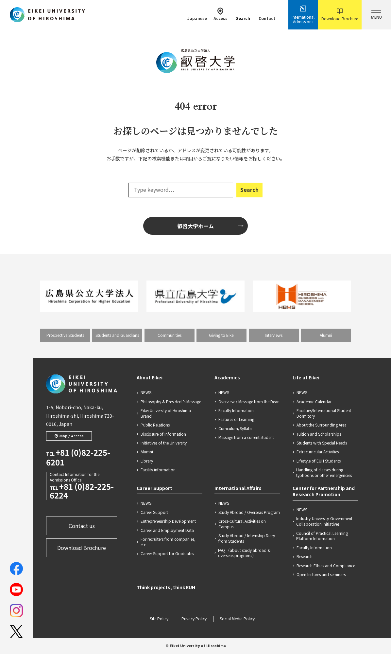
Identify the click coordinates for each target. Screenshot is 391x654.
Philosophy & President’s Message (171, 401)
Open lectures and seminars (321, 574)
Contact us (82, 526)
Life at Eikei (306, 377)
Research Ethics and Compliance (326, 565)
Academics (227, 377)
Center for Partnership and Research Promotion (324, 491)
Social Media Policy (237, 619)
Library (147, 460)
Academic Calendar (314, 401)
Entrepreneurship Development (168, 521)
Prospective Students (65, 335)
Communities (169, 335)
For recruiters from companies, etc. (168, 541)
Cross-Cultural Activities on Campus (242, 523)
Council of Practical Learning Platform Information (322, 536)
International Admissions (303, 14)
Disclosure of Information (163, 434)
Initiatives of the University (164, 442)
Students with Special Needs (322, 442)
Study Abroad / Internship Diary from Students (246, 538)
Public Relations (155, 424)
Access (220, 14)
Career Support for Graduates (167, 553)
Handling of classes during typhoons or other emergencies (324, 472)
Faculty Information (236, 410)
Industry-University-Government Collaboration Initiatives (324, 521)
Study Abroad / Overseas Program (249, 512)
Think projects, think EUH (166, 587)
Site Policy (159, 619)
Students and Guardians (117, 335)
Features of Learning (236, 419)
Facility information (158, 469)
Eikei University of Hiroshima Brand (166, 413)
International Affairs (238, 488)
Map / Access (69, 436)
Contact (267, 14)
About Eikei (149, 377)
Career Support (154, 488)
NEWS (146, 392)
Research (305, 556)
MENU (376, 15)
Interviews (273, 335)
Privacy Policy (194, 619)
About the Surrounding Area (322, 424)
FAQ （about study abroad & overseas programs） (244, 553)
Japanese (197, 14)
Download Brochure (339, 15)
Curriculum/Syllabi (235, 428)
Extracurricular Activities (318, 451)
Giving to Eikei (221, 335)
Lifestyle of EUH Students (319, 460)
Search (243, 14)
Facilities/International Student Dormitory (324, 413)
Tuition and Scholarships (319, 434)
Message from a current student (246, 437)
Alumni (326, 335)
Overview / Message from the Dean (249, 401)
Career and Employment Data (167, 530)
